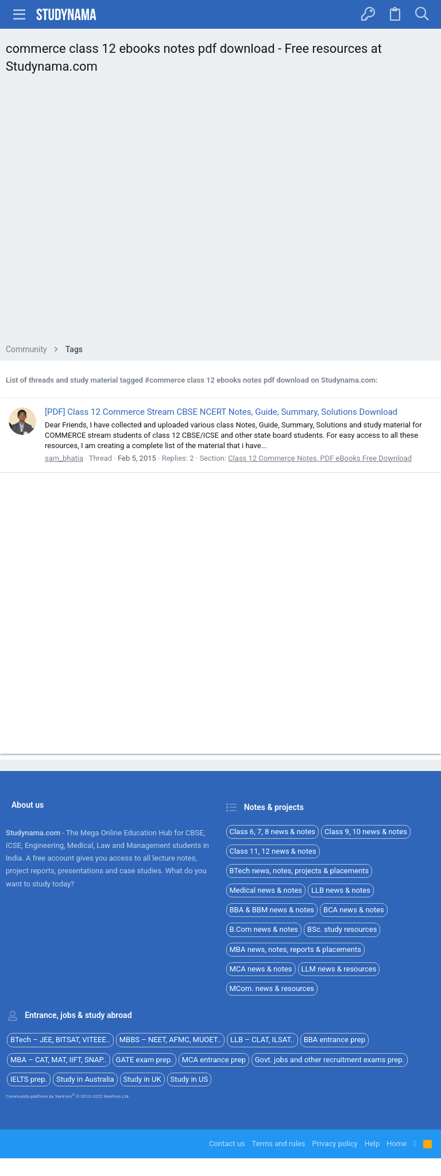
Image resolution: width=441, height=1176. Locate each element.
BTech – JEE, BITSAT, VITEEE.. (60, 1039)
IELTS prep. (28, 1079)
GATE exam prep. (144, 1059)
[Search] (421, 14)
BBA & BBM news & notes (272, 909)
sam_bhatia (64, 458)
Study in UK (142, 1079)
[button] (19, 14)
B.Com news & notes (264, 929)
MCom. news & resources (272, 988)
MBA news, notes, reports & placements (296, 949)
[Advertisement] (220, 212)
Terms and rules (278, 1143)
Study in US (189, 1079)
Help (372, 1143)
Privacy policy (334, 1143)
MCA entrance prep (214, 1059)
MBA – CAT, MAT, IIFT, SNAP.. (58, 1059)
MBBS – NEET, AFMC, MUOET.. (170, 1039)
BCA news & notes (353, 909)
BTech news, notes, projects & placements (299, 870)
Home (396, 1143)
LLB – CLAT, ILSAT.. (262, 1039)
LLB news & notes (340, 890)
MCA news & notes (261, 969)
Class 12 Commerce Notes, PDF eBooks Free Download (320, 458)
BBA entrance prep (334, 1039)
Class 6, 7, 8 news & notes (273, 831)
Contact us (227, 1143)
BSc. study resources (342, 929)
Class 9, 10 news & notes (365, 831)
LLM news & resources (339, 969)
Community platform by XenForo (68, 1096)
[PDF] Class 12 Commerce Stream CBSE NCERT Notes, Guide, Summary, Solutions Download (221, 412)
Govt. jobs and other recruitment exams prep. (329, 1059)
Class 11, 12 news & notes (273, 851)
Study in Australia (85, 1079)
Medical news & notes (266, 890)
